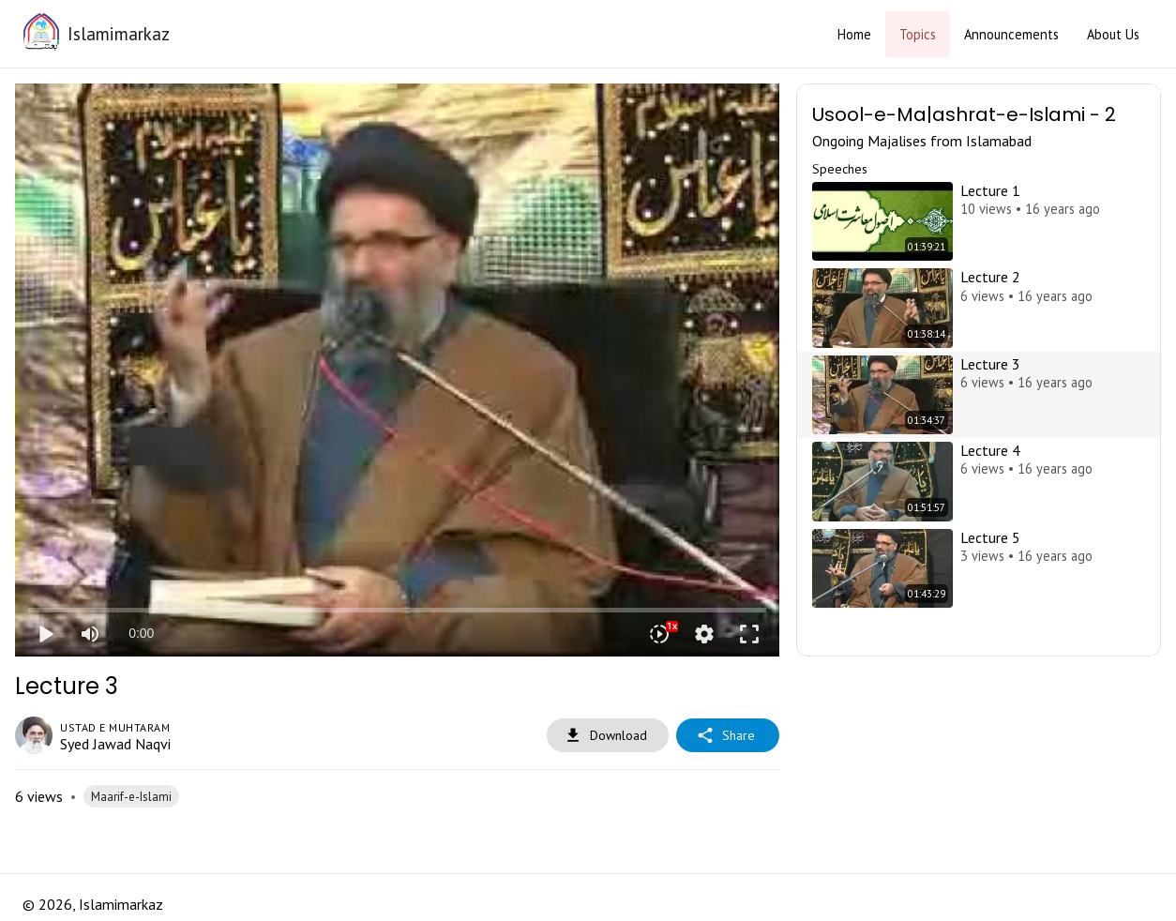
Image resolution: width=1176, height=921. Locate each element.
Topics (917, 34)
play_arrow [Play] (45, 634)
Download (608, 735)
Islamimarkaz (119, 33)
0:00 (141, 633)
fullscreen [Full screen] (749, 634)
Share (727, 735)
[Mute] (90, 634)
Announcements (1011, 34)
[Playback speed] (659, 634)
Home (854, 34)
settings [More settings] (704, 634)
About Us (1113, 34)
